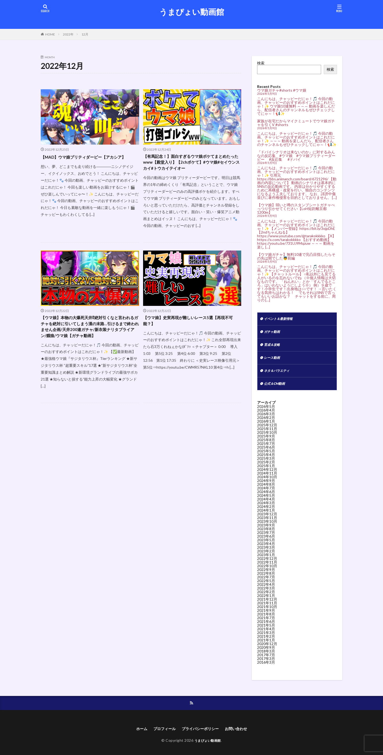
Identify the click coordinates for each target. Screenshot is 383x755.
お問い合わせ (241, 734)
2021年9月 (266, 615)
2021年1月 (266, 644)
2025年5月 (266, 455)
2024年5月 (266, 500)
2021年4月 (266, 633)
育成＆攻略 (273, 347)
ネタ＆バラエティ (279, 374)
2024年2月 (266, 511)
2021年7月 (266, 622)
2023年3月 (266, 552)
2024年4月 (266, 504)
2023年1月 (266, 559)
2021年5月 (266, 630)
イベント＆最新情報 (280, 319)
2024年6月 (266, 496)
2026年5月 (266, 411)
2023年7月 (266, 537)
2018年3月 (266, 656)
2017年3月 (266, 663)
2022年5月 (266, 585)
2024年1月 (266, 515)
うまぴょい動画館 (191, 12)
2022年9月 (266, 574)
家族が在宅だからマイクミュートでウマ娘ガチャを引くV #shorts (296, 123)
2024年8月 (266, 489)
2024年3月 (266, 507)
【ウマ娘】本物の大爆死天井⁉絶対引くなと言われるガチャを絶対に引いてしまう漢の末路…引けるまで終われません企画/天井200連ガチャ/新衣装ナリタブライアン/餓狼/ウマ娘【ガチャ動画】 (89, 335)
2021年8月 (266, 618)
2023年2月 (266, 555)
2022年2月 (266, 596)
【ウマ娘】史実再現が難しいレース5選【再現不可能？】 (192, 324)
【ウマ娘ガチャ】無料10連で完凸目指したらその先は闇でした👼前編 (296, 256)
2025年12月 (267, 429)
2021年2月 (266, 641)
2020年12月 (267, 648)
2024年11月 (267, 478)
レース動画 (273, 360)
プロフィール (161, 734)
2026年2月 (266, 422)
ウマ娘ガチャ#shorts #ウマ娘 (281, 90)
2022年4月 (266, 589)
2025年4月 (266, 459)
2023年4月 (266, 548)
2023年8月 (266, 533)
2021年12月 (267, 604)
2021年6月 (266, 626)
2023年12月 (267, 518)
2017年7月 (266, 659)
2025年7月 (266, 448)
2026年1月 (266, 426)
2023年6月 (266, 541)
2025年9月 (266, 441)
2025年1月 (266, 470)
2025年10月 (267, 437)
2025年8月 (266, 444)
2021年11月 (267, 607)
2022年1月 (266, 600)
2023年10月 (267, 526)
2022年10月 (267, 570)
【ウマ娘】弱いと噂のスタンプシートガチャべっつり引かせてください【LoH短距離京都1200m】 (296, 209)
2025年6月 (266, 452)
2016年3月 (266, 667)
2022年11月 (267, 567)
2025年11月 (267, 433)
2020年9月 (266, 652)
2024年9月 (266, 485)
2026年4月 (266, 415)
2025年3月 (266, 463)
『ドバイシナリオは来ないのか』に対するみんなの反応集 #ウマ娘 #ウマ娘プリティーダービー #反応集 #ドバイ (296, 156)
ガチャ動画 (273, 333)
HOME (50, 34)
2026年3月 (266, 418)
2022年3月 (266, 593)
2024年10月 (267, 481)
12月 (84, 34)
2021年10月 (267, 611)
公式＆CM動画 (276, 388)
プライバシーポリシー (201, 734)
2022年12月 (267, 563)
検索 (261, 63)
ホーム (136, 734)
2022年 (68, 34)
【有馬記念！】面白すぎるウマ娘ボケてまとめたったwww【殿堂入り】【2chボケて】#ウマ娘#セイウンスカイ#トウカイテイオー (192, 164)
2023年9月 (266, 530)
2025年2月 (266, 466)
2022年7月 (266, 581)
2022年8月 (266, 578)
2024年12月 (267, 474)
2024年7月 (266, 492)
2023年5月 (266, 544)
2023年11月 (267, 522)
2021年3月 (266, 637)
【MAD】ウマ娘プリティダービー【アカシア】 (87, 160)
